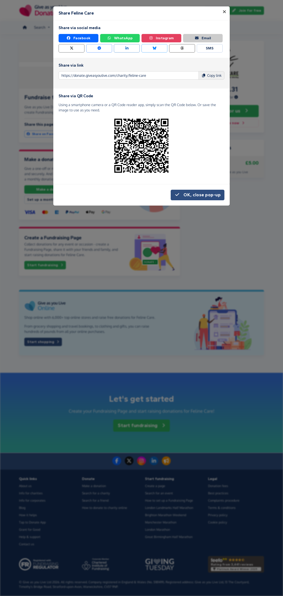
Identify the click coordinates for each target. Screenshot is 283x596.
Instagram (161, 38)
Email (203, 38)
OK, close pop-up (197, 195)
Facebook (78, 38)
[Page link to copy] (129, 75)
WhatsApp (120, 38)
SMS (210, 48)
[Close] (224, 11)
